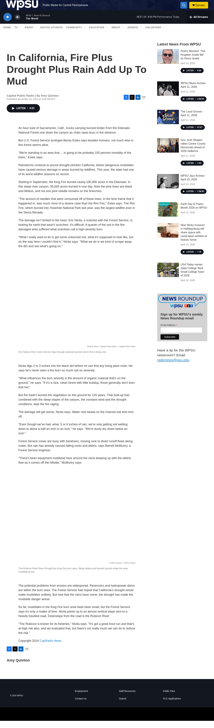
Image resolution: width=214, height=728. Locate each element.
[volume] (17, 24)
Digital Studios (51, 34)
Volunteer (153, 34)
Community (74, 34)
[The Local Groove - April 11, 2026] (168, 124)
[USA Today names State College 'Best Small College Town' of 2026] (168, 277)
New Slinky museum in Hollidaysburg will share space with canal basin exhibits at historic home (194, 240)
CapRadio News (50, 648)
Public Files (169, 698)
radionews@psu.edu (173, 367)
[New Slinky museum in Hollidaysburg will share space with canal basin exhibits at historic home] (168, 238)
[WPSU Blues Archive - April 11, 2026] (168, 96)
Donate (202, 9)
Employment (81, 698)
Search (122, 706)
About (116, 34)
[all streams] (199, 24)
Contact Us (80, 706)
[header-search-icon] (185, 9)
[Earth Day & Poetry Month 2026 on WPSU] (168, 217)
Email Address (169, 332)
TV (16, 34)
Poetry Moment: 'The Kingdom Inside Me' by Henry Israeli (193, 62)
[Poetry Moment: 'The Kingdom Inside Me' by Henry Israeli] (168, 63)
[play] (7, 24)
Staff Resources (127, 698)
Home (7, 34)
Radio (29, 34)
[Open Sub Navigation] (20, 34)
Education (96, 34)
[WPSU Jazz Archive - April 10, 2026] (168, 188)
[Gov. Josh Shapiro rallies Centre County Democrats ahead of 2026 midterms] (168, 152)
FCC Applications (172, 706)
